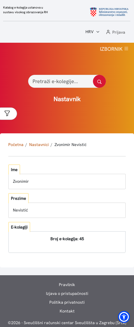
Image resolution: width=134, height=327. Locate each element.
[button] (115, 32)
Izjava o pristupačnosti (67, 293)
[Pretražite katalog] (99, 81)
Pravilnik (67, 284)
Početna (15, 144)
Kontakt (67, 311)
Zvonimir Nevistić (70, 144)
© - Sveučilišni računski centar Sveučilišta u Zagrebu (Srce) (67, 322)
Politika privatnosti (67, 302)
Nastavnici (39, 144)
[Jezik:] (92, 32)
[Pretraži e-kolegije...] (67, 81)
